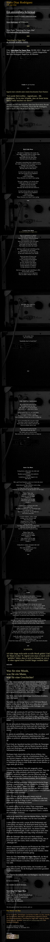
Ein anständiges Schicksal (20, 11)
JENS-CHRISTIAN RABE (28, 16)
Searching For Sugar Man (20, 50)
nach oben (9, 664)
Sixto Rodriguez (12, 22)
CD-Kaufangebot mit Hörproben (17, 32)
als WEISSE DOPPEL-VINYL (17, 42)
